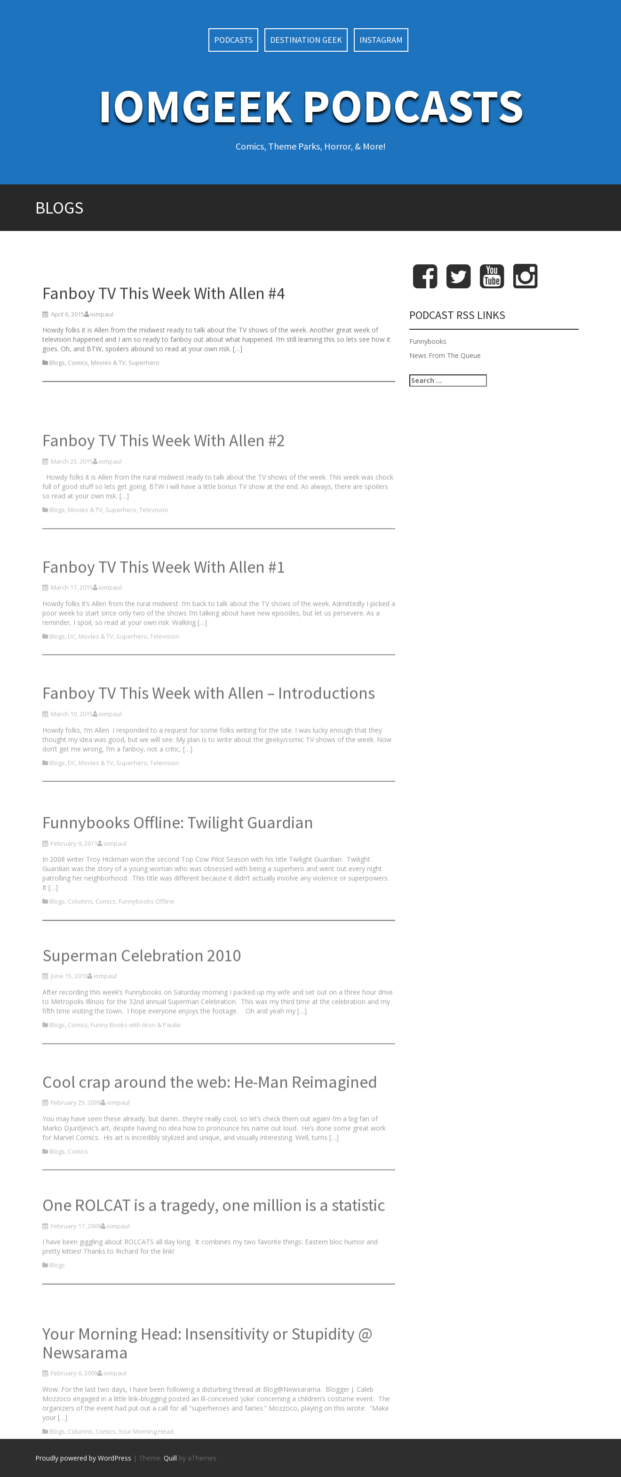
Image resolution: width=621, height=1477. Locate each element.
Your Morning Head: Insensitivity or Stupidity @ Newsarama (207, 1392)
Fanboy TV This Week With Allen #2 (163, 478)
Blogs (57, 383)
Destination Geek (306, 39)
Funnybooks (427, 341)
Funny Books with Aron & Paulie (136, 1062)
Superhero (143, 383)
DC (72, 674)
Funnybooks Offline (147, 943)
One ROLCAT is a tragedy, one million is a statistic (213, 1239)
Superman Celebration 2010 (141, 993)
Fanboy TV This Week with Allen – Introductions (208, 731)
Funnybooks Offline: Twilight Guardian (177, 863)
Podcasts (233, 39)
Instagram (381, 39)
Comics (78, 383)
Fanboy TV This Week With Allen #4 (163, 313)
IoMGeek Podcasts (311, 105)
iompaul (101, 334)
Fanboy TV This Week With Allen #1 (163, 604)
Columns (80, 943)
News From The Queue (445, 355)
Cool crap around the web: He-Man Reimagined (209, 1119)
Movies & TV (108, 383)
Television (153, 547)
